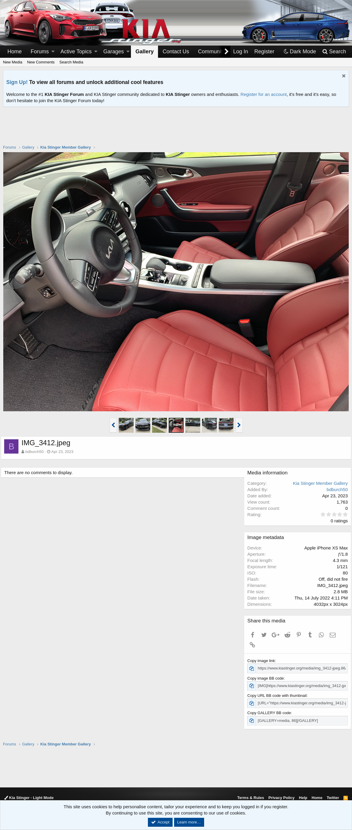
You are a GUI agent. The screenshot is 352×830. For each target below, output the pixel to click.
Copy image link (263, 660)
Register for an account (263, 94)
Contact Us (175, 51)
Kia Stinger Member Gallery (318, 483)
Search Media (71, 62)
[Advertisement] (176, 129)
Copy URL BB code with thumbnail (279, 695)
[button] (53, 52)
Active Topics (76, 51)
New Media (12, 62)
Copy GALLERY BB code (271, 713)
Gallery (144, 51)
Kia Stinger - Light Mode (29, 797)
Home (14, 51)
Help (303, 797)
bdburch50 (36, 451)
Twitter (333, 797)
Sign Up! (17, 82)
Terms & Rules (250, 797)
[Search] (334, 52)
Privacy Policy (281, 797)
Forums (40, 51)
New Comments (40, 62)
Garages (113, 51)
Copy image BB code (267, 678)
